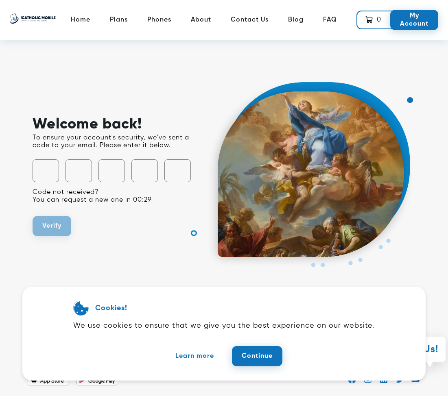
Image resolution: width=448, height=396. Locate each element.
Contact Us (250, 20)
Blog (296, 20)
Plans (119, 20)
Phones (159, 20)
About (201, 20)
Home (80, 20)
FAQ (330, 20)
